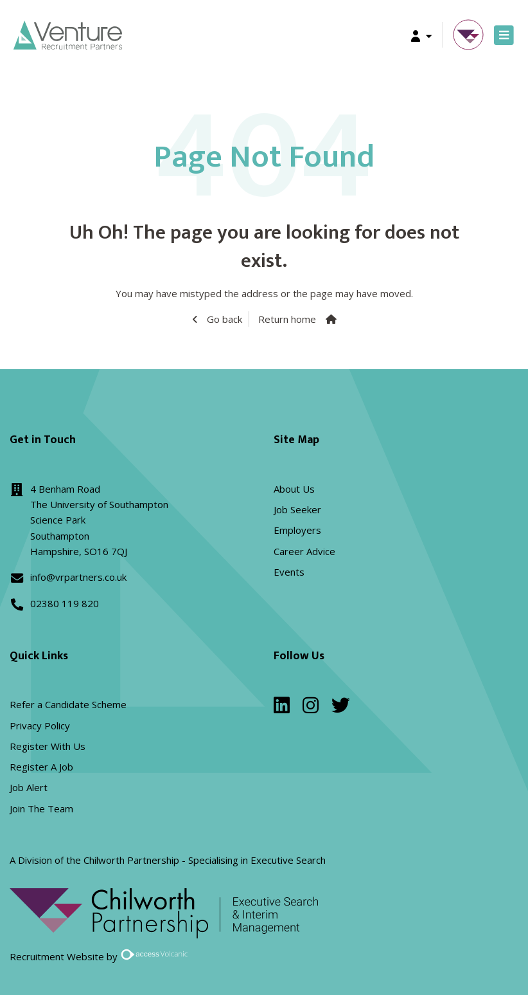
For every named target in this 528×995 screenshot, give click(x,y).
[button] (421, 34)
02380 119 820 (64, 603)
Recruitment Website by (101, 956)
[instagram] (311, 708)
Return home (287, 319)
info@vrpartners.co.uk (78, 577)
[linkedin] (282, 708)
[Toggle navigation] (503, 35)
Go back (223, 319)
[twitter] (340, 708)
